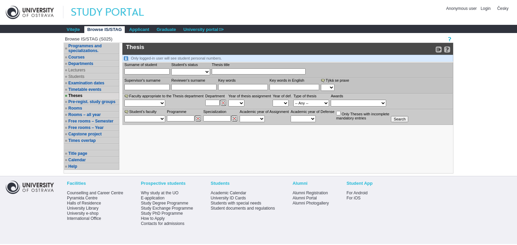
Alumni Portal (305, 198)
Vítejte (73, 29)
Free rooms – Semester (91, 121)
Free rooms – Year (86, 127)
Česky (503, 8)
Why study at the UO (159, 193)
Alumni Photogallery (311, 203)
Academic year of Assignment (264, 112)
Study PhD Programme (162, 213)
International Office (84, 218)
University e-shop (83, 213)
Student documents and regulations (243, 208)
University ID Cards (228, 198)
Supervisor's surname (142, 80)
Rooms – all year (84, 114)
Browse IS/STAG (104, 29)
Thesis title (221, 65)
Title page (77, 153)
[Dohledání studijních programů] (198, 118)
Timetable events (84, 89)
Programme (176, 112)
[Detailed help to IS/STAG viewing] (447, 49)
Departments (80, 63)
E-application (152, 198)
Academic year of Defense (312, 112)
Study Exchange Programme (167, 208)
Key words (227, 80)
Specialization (214, 112)
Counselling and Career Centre (95, 193)
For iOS (353, 198)
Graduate (166, 29)
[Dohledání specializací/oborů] (234, 118)
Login (485, 8)
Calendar (77, 160)
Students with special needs (236, 203)
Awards (337, 96)
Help (72, 166)
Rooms (75, 108)
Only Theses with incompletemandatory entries (362, 115)
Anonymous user (462, 8)
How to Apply (153, 218)
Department (215, 96)
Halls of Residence (84, 203)
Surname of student (140, 65)
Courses (76, 57)
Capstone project (85, 134)
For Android (356, 193)
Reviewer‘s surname (188, 80)
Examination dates (86, 83)
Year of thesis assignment (249, 96)
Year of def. (282, 96)
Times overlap (82, 140)
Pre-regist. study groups (92, 101)
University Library (83, 208)
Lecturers (76, 70)
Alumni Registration (310, 193)
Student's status (184, 65)
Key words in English (287, 80)
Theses (75, 95)
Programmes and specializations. (85, 48)
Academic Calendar (228, 193)
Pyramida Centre (82, 198)
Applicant (139, 29)
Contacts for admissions (162, 223)
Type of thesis (304, 96)
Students (76, 76)
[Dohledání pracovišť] (223, 103)
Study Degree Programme (164, 203)
